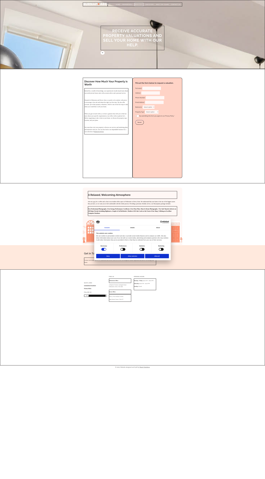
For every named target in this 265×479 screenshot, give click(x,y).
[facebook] (88, 296)
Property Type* (140, 112)
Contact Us (175, 4)
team (94, 201)
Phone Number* (140, 97)
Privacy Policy (87, 288)
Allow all (157, 256)
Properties (126, 4)
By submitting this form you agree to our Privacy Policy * (157, 116)
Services (138, 4)
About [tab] (158, 227)
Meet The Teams (162, 4)
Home (118, 4)
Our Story (150, 4)
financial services (99, 131)
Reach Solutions (145, 367)
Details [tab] (132, 227)
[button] (103, 53)
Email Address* (140, 102)
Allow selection (132, 256)
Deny (108, 256)
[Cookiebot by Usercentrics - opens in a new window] (161, 222)
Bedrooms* (138, 107)
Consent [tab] (107, 227)
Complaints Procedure (90, 285)
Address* (138, 93)
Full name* (138, 88)
